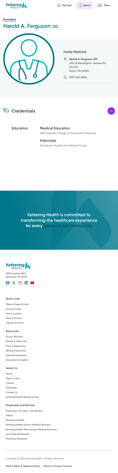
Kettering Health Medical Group (22, 397)
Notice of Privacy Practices (58, 466)
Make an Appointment (17, 304)
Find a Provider (13, 309)
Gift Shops (11, 387)
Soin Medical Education (18, 434)
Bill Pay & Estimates (16, 350)
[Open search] (84, 5)
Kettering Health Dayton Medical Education (28, 424)
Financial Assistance (16, 355)
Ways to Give (13, 378)
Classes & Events (15, 322)
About (9, 373)
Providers (9, 19)
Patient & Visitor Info (16, 341)
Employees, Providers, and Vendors (24, 410)
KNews (9, 415)
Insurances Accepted (17, 360)
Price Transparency (16, 346)
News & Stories (14, 318)
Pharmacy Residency (17, 438)
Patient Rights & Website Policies (23, 466)
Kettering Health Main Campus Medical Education (31, 429)
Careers (10, 383)
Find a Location (14, 313)
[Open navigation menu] (103, 5)
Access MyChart (14, 336)
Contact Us (12, 392)
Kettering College (15, 420)
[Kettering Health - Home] (16, 5)
